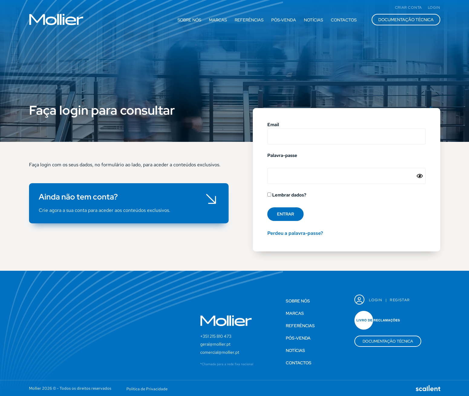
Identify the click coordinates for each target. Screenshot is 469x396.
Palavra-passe (282, 155)
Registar (400, 300)
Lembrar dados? (286, 195)
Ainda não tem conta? (78, 197)
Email (273, 125)
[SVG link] (56, 19)
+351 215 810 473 (215, 336)
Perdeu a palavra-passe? (295, 233)
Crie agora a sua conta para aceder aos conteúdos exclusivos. (104, 210)
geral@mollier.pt (215, 344)
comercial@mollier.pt (219, 352)
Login (375, 300)
